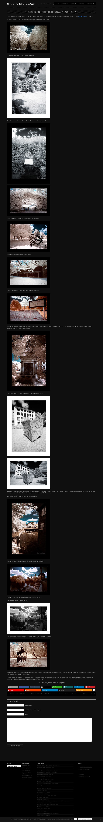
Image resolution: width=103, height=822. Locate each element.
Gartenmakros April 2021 (42, 779)
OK (75, 819)
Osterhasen (39, 797)
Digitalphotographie (32, 693)
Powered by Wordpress (84, 769)
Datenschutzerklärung (26, 777)
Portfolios (64, 3)
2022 (56, 3)
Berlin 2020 (39, 786)
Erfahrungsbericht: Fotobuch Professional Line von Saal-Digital (49, 801)
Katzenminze (40, 809)
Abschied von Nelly (41, 767)
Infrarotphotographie (51, 693)
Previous (86, 693)
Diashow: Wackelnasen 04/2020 (43, 795)
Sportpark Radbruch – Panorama (44, 765)
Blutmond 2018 (40, 806)
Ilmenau (85, 16)
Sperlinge (39, 790)
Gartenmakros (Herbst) (42, 774)
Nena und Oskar (40, 788)
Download (81, 3)
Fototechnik (45, 693)
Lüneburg (61, 693)
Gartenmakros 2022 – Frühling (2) (44, 770)
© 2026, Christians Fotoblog (85, 776)
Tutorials (73, 3)
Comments (74, 693)
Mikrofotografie (40, 785)
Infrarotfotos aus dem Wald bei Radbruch (45, 813)
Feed (68, 693)
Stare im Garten (40, 808)
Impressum (90, 3)
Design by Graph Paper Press (86, 767)
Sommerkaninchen (41, 776)
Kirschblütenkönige (41, 792)
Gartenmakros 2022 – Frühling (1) (44, 772)
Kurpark (80, 16)
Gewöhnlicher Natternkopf (42, 769)
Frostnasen (39, 799)
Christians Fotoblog (20, 4)
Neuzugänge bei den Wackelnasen (44, 783)
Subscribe (82, 771)
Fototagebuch (39, 693)
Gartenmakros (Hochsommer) (43, 777)
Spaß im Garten (40, 815)
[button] (13, 687)
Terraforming (39, 802)
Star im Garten (40, 811)
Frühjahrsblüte (40, 793)
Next (92, 693)
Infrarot (57, 693)
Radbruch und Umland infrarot (43, 804)
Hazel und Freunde (41, 781)
